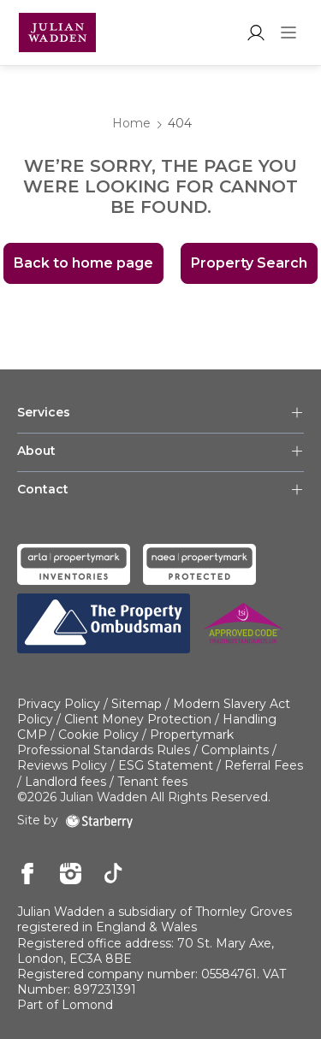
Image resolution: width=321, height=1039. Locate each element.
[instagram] (70, 875)
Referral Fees (263, 765)
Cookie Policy (98, 734)
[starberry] (99, 820)
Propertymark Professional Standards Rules (125, 742)
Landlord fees (65, 781)
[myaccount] (255, 32)
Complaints (235, 750)
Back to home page (83, 263)
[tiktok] (113, 875)
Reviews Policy (62, 765)
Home (131, 123)
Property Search (249, 263)
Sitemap (136, 703)
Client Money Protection (137, 719)
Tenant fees (152, 781)
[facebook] (28, 875)
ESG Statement (165, 765)
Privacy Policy (58, 703)
